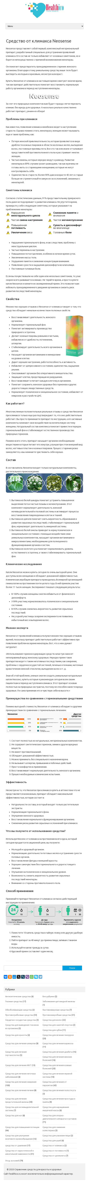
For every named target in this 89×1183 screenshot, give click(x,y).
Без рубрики (48, 996)
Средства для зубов (52, 1030)
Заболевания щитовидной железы (59, 1001)
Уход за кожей (12, 1161)
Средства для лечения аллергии (20, 1043)
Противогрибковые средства (19, 1015)
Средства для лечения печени (19, 1090)
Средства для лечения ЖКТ (18, 1065)
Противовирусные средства (56, 1010)
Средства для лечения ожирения (20, 1082)
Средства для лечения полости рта (59, 1090)
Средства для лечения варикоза (58, 1043)
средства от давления (15, 1145)
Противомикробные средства (57, 1015)
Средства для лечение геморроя (58, 1035)
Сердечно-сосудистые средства (20, 1020)
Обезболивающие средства (18, 1010)
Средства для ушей (52, 1140)
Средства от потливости (54, 1151)
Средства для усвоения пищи (56, 1135)
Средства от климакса (53, 1145)
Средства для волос (52, 1020)
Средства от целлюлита (54, 1156)
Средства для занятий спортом (58, 1025)
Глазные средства (13, 1001)
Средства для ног (13, 1115)
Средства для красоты (16, 1035)
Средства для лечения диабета (57, 1052)
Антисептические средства (18, 996)
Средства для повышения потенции (22, 1127)
